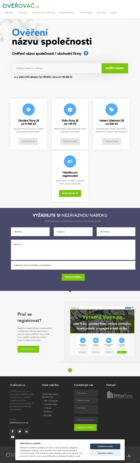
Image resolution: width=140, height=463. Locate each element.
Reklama (48, 411)
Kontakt (113, 13)
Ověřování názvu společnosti (43, 13)
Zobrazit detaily (28, 141)
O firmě (47, 408)
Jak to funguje (51, 400)
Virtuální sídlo (50, 404)
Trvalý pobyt (23, 13)
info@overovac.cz (19, 422)
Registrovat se (70, 193)
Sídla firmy (9, 13)
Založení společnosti (67, 13)
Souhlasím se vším (105, 446)
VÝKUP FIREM (85, 13)
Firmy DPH (101, 13)
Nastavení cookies (105, 453)
